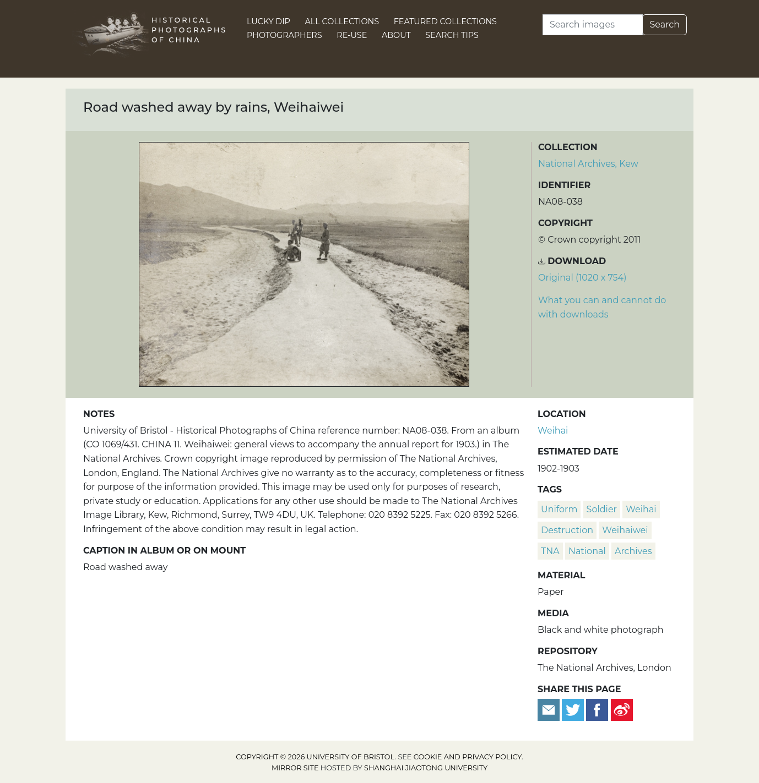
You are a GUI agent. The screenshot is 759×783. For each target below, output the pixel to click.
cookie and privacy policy (468, 757)
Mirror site (295, 768)
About (396, 35)
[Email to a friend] (550, 709)
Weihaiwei (625, 530)
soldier (602, 509)
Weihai (553, 430)
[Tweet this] (574, 709)
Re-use (352, 35)
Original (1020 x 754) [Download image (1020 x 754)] (582, 277)
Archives (633, 551)
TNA (550, 551)
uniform (559, 509)
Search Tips (452, 35)
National (587, 551)
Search (664, 24)
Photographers (284, 35)
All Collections (342, 21)
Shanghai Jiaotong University (425, 768)
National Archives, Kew (588, 163)
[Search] (593, 24)
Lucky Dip (268, 21)
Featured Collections (445, 21)
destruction (567, 530)
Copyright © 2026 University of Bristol (315, 757)
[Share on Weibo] (622, 709)
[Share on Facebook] (597, 709)
